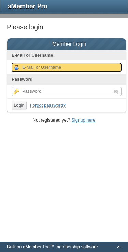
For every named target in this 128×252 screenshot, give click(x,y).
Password (22, 79)
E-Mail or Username (32, 55)
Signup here (83, 120)
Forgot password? (48, 105)
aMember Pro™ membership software (60, 246)
